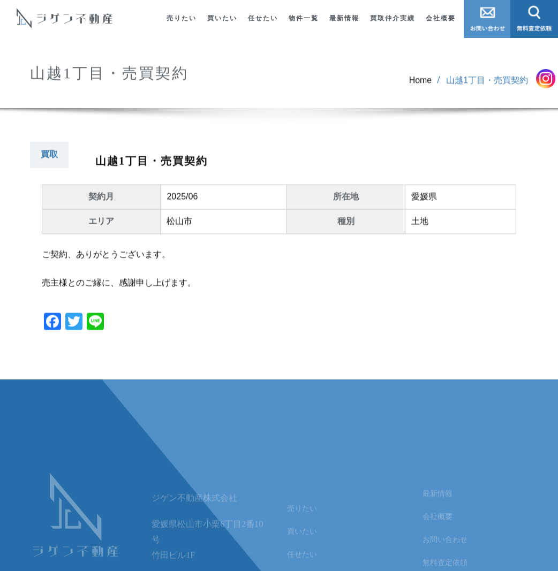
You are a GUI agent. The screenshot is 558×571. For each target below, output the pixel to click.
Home (420, 85)
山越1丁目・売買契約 (487, 85)
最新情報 (344, 18)
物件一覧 (304, 18)
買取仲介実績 (392, 18)
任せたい (263, 18)
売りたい (182, 18)
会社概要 (441, 18)
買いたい (222, 18)
